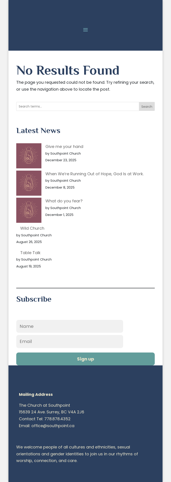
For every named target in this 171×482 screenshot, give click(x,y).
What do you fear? (64, 201)
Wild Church (32, 228)
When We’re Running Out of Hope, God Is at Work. (94, 174)
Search (146, 106)
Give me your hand (64, 146)
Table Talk (30, 252)
